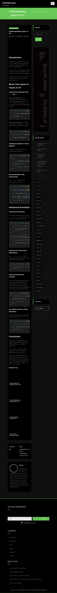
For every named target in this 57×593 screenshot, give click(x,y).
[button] (28, 110)
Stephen (12, 36)
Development (20, 36)
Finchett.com (9, 3)
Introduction (42, 52)
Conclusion (42, 125)
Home (32, 11)
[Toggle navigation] (53, 3)
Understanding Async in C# (41, 11)
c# (9, 37)
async (27, 36)
